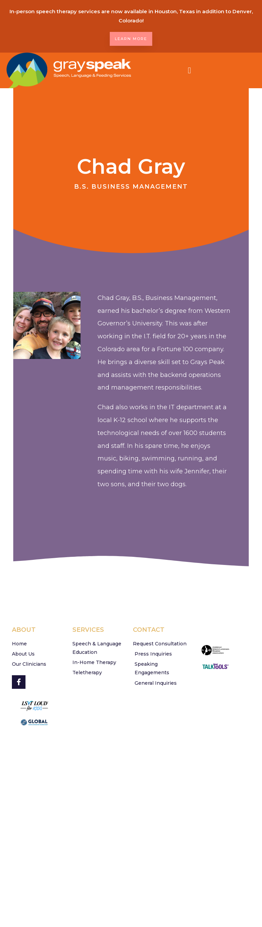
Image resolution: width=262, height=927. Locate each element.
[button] (189, 70)
